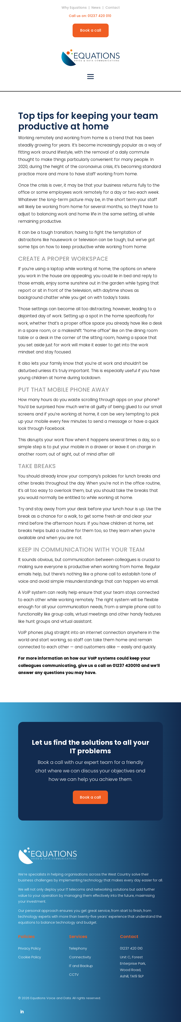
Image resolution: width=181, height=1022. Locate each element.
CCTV (74, 974)
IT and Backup (81, 965)
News (96, 7)
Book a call (90, 30)
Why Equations (74, 7)
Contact (112, 7)
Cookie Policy (29, 957)
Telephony (78, 948)
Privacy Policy (29, 948)
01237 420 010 (100, 15)
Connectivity (80, 957)
